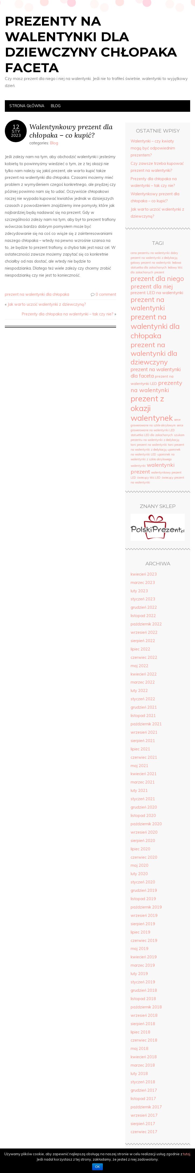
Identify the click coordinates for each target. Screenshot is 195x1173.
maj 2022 (139, 665)
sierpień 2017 (143, 1123)
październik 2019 (146, 907)
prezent (159, 272)
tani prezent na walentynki (149, 445)
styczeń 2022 (143, 699)
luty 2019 (139, 973)
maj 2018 (139, 1048)
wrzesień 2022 (144, 632)
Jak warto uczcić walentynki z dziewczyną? (47, 304)
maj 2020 (139, 865)
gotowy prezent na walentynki (151, 262)
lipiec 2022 (140, 649)
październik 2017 (146, 1107)
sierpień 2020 (143, 840)
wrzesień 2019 (144, 915)
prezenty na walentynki (156, 386)
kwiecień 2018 (144, 1056)
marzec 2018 (143, 1065)
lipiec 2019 (140, 932)
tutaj (186, 1154)
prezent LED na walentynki (157, 292)
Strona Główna (26, 105)
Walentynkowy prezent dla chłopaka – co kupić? (71, 131)
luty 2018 (139, 1073)
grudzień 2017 (144, 1090)
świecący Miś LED (149, 477)
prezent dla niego (157, 278)
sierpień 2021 (143, 740)
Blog (56, 105)
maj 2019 (139, 948)
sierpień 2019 (143, 923)
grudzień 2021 (144, 707)
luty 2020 (139, 873)
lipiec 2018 (140, 1032)
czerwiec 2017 (144, 1131)
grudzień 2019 (144, 890)
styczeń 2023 (143, 599)
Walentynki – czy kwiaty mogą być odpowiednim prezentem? (153, 148)
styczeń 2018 (143, 1082)
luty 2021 (139, 790)
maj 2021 (139, 765)
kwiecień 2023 (144, 574)
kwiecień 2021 (144, 773)
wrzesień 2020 (144, 832)
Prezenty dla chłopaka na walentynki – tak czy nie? (67, 314)
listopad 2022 (143, 615)
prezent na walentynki (148, 303)
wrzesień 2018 (144, 1015)
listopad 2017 (143, 1098)
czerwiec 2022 (144, 657)
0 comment (106, 294)
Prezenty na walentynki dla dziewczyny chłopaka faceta (91, 44)
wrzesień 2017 (144, 1115)
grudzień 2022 (144, 607)
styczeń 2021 (143, 798)
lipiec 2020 (140, 849)
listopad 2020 (143, 815)
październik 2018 (146, 1007)
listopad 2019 (143, 898)
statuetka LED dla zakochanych (152, 435)
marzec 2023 (143, 582)
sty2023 (16, 133)
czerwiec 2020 (144, 857)
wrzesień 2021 (144, 732)
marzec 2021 (143, 782)
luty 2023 (139, 591)
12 (15, 126)
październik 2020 (146, 824)
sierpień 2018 (143, 1023)
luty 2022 (139, 690)
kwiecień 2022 (144, 674)
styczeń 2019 (143, 982)
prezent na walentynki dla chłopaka (37, 294)
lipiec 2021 (140, 749)
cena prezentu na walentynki (150, 253)
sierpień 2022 (143, 640)
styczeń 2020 (143, 882)
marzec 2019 (143, 965)
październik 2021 (146, 724)
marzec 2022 (143, 682)
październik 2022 (146, 624)
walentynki (138, 466)
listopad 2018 (143, 998)
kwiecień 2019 (144, 957)
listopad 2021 (143, 715)
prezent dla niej (152, 286)
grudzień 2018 (144, 990)
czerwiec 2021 (144, 757)
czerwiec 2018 (144, 1040)
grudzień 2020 (144, 807)
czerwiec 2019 (144, 940)
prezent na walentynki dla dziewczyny (154, 353)
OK (97, 1167)
